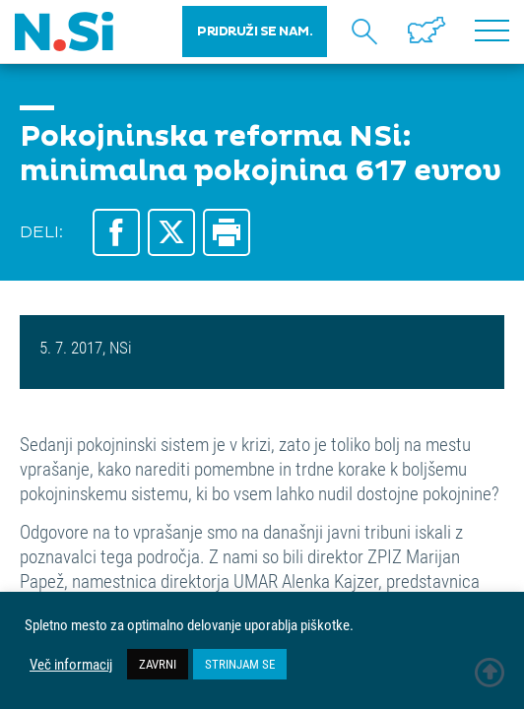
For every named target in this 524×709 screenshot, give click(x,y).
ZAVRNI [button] (157, 664)
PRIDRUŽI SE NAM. (254, 31)
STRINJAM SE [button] (240, 664)
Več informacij (71, 665)
